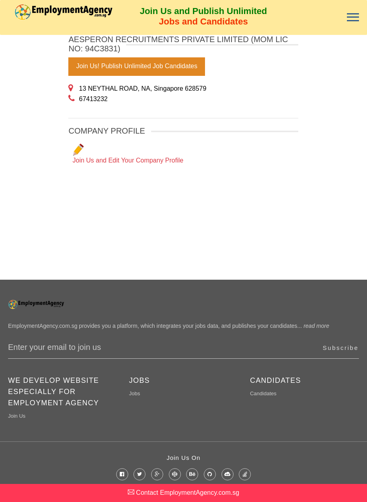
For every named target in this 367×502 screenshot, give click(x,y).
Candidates (263, 393)
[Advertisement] (32, 155)
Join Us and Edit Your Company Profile (127, 154)
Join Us (16, 416)
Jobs (134, 393)
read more (316, 326)
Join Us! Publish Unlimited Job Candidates (136, 66)
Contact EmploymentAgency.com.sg (183, 492)
